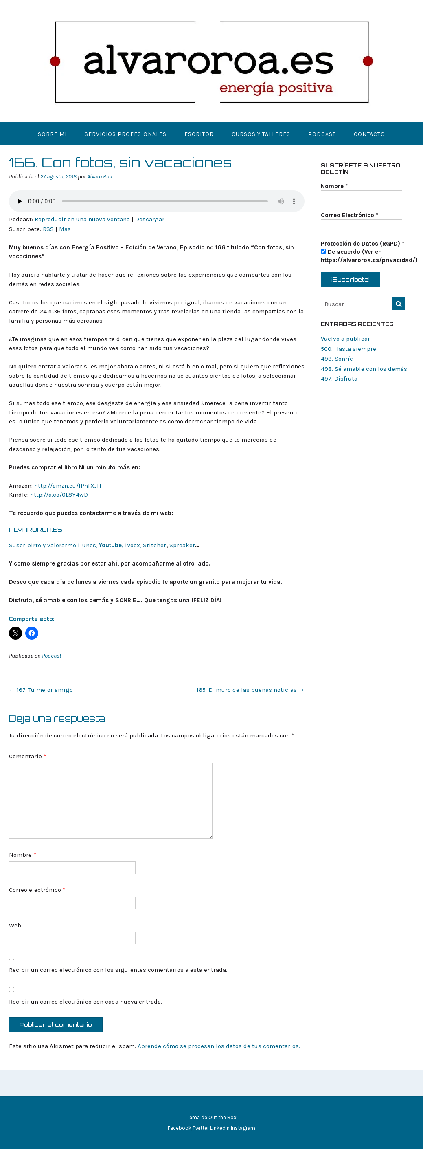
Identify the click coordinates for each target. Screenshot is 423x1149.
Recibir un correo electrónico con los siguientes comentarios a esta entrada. (118, 969)
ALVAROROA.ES (35, 529)
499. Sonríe (337, 358)
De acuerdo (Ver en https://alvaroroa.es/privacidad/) (369, 256)
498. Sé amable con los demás (364, 368)
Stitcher (154, 545)
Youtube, (112, 545)
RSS (48, 229)
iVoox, (134, 545)
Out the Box (222, 1117)
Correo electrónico (37, 890)
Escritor (199, 134)
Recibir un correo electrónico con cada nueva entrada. (85, 1001)
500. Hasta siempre (348, 348)
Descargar (149, 219)
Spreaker (182, 545)
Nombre (22, 854)
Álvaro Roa (99, 176)
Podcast (322, 134)
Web (15, 925)
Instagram (243, 1128)
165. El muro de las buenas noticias (251, 689)
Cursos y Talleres (261, 134)
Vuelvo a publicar (345, 338)
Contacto (369, 134)
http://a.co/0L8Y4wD (59, 494)
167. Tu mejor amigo (41, 689)
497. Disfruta (339, 378)
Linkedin (220, 1128)
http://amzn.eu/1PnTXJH (67, 485)
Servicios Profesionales (126, 134)
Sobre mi (52, 134)
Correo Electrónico (349, 215)
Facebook (179, 1128)
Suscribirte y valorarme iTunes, (53, 545)
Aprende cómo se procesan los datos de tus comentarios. (219, 1046)
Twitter (201, 1128)
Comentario (27, 756)
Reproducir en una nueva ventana (82, 219)
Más (65, 229)
